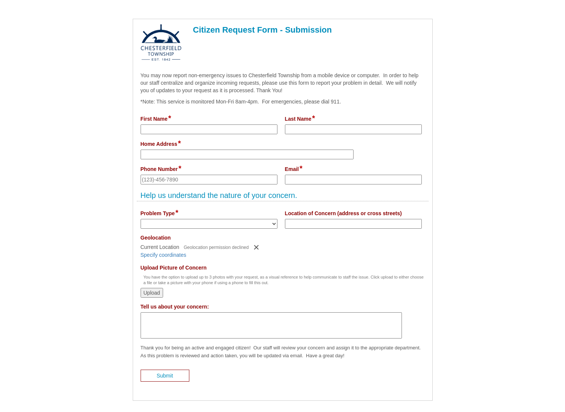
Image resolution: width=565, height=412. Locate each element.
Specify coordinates (163, 255)
